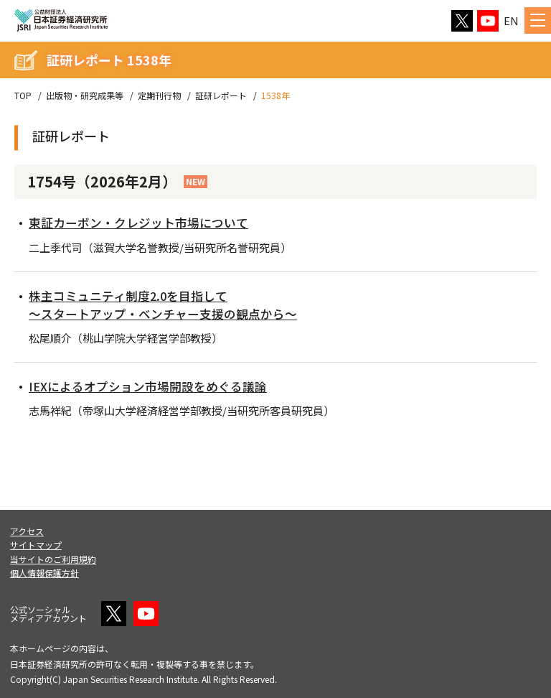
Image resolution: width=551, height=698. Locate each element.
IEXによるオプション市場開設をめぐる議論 (155, 385)
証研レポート (221, 95)
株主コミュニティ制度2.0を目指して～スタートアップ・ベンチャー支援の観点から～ (171, 304)
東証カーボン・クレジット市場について (144, 222)
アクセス (27, 531)
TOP (23, 95)
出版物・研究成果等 (84, 95)
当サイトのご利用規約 (53, 559)
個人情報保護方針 (44, 573)
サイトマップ (36, 545)
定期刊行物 (159, 95)
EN (511, 20)
